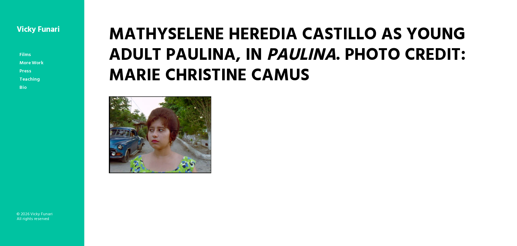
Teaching (29, 79)
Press (25, 71)
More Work (31, 63)
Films (25, 55)
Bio (23, 88)
